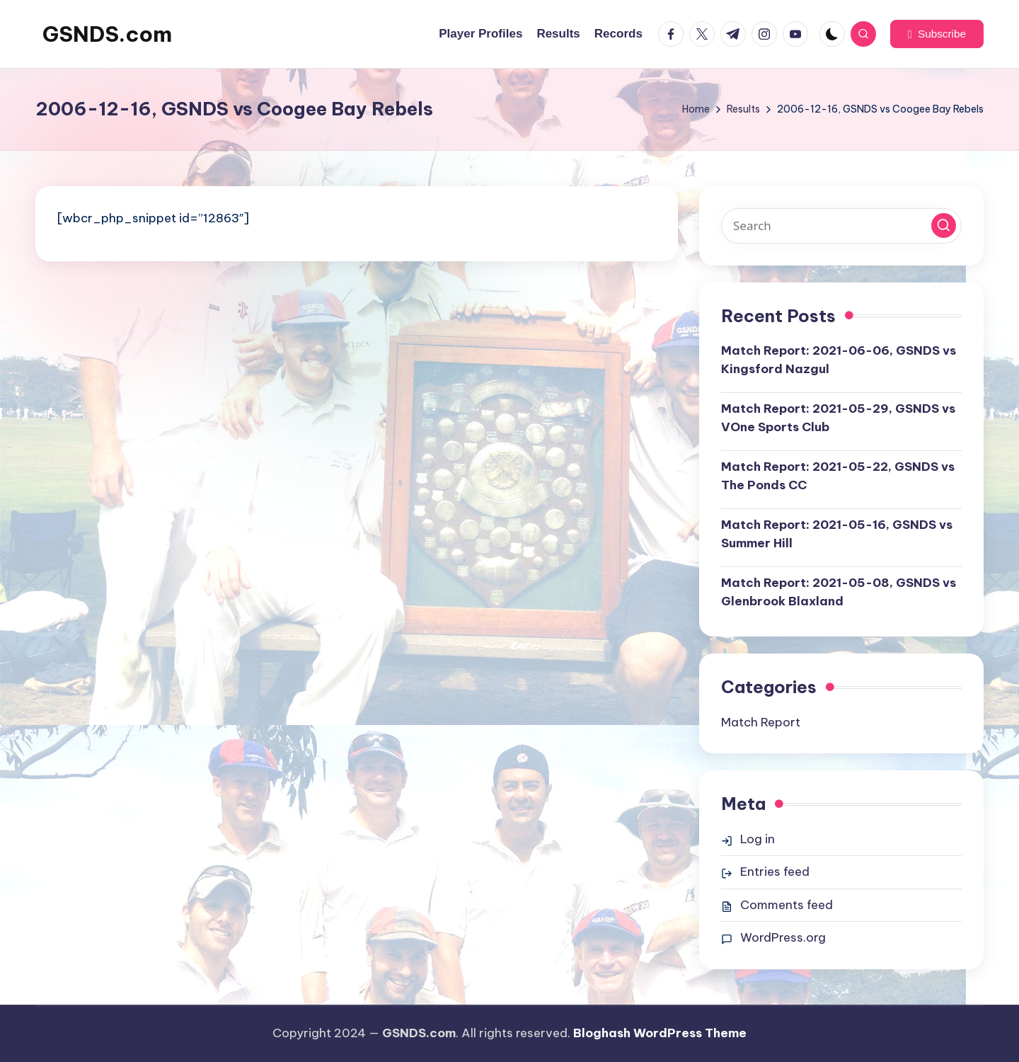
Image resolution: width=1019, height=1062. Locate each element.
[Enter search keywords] (841, 226)
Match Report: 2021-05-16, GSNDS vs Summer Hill (836, 534)
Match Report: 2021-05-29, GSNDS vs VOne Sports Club (838, 418)
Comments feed (786, 905)
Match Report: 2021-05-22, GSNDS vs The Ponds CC (838, 476)
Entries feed (775, 871)
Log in (757, 839)
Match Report (760, 722)
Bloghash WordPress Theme (660, 1033)
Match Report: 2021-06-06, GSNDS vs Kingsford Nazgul (838, 360)
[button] (937, 34)
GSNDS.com (107, 34)
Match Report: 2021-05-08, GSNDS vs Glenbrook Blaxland (838, 592)
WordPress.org (783, 937)
